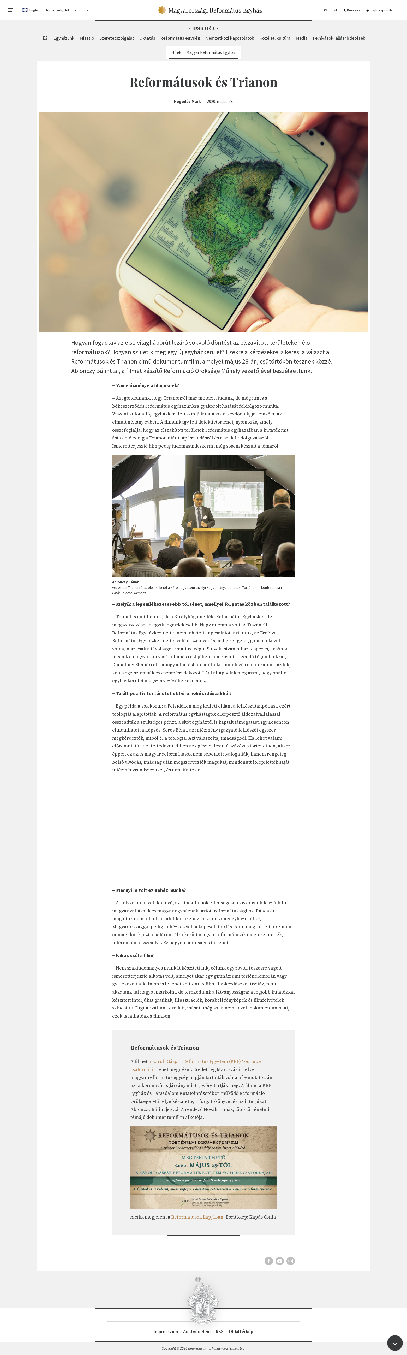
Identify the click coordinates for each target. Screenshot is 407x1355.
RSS (220, 1331)
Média (302, 38)
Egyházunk (63, 38)
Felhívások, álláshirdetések (339, 38)
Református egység (180, 38)
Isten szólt (204, 28)
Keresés (351, 10)
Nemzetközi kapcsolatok (229, 38)
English (34, 10)
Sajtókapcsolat (380, 10)
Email (330, 10)
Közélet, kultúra (274, 38)
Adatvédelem (197, 1331)
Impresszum (166, 1331)
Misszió (87, 38)
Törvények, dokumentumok (67, 10)
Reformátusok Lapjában (197, 1217)
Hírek (176, 52)
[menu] (10, 10)
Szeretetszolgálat (116, 38)
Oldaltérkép (241, 1331)
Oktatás (147, 38)
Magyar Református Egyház (211, 52)
